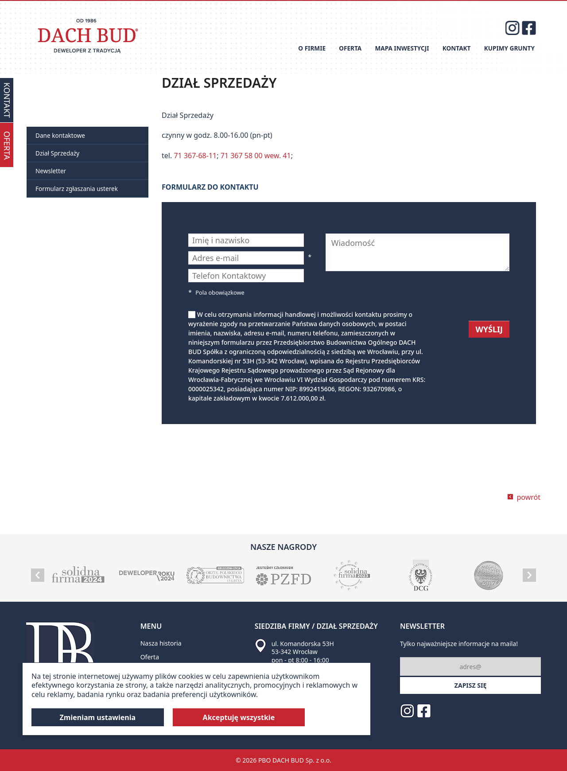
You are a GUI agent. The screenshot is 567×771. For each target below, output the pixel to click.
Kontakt (457, 48)
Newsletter (50, 171)
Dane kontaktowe (60, 135)
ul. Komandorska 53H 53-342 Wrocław (303, 647)
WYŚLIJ (489, 329)
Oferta (350, 48)
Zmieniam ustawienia (98, 717)
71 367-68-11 (195, 155)
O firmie (312, 48)
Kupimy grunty (509, 48)
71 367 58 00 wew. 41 (256, 155)
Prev (37, 575)
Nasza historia (161, 643)
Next (529, 575)
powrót (528, 497)
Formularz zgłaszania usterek (76, 188)
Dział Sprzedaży (57, 153)
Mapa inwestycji (402, 48)
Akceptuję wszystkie (239, 717)
